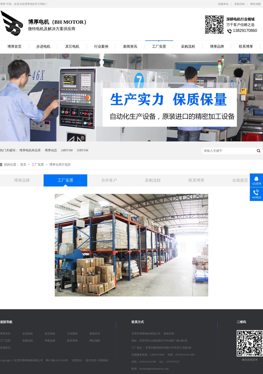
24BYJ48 (67, 150)
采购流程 (239, 3)
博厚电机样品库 (30, 150)
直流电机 (50, 333)
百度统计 (77, 360)
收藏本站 (223, 3)
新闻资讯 (130, 46)
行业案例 (101, 46)
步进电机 (43, 46)
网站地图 (255, 3)
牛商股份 (103, 360)
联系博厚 (246, 46)
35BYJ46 (82, 150)
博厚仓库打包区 (60, 164)
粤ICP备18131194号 (57, 360)
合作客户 (109, 180)
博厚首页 (14, 46)
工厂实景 (159, 46)
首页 (23, 164)
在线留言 (240, 180)
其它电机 (72, 46)
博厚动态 (51, 150)
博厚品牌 (217, 46)
